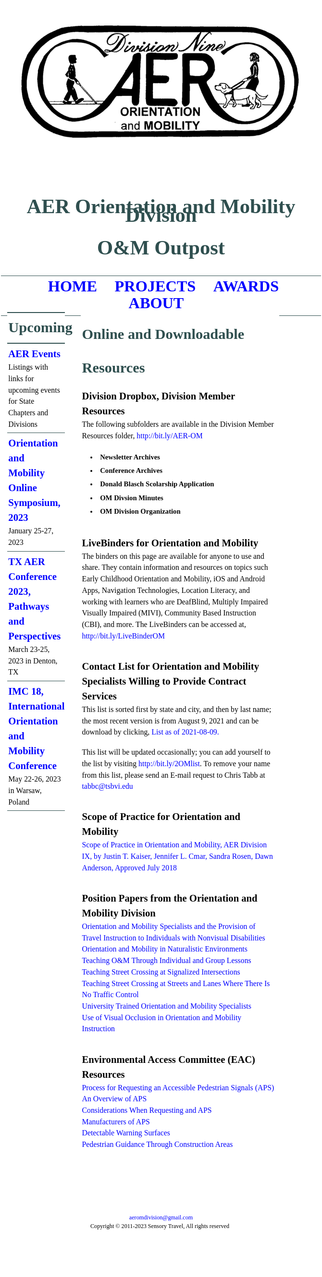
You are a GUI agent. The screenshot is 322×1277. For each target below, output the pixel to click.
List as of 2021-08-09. (185, 732)
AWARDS (246, 286)
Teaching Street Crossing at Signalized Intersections (161, 972)
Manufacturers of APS (115, 1122)
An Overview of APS (114, 1099)
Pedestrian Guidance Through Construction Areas (157, 1144)
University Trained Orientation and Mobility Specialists (166, 1006)
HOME (72, 286)
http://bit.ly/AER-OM (169, 436)
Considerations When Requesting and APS (146, 1110)
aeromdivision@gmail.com (161, 1217)
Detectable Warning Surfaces (126, 1133)
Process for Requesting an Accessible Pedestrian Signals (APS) (178, 1088)
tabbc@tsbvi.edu (107, 786)
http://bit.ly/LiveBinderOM (123, 636)
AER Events (34, 354)
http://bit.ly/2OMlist (169, 763)
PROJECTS (155, 286)
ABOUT (156, 303)
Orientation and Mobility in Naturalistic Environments (164, 949)
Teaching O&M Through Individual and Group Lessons (166, 960)
